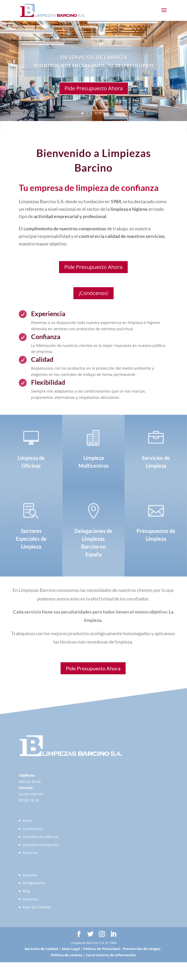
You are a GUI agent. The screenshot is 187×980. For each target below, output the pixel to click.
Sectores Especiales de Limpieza (31, 539)
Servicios (30, 852)
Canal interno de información (111, 955)
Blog (26, 890)
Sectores (29, 875)
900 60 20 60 (30, 781)
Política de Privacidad (101, 948)
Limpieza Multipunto (40, 844)
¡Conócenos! (93, 293)
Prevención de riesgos (141, 948)
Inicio (27, 820)
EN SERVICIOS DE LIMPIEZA (93, 57)
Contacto (30, 899)
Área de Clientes (36, 907)
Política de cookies (66, 955)
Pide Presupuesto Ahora (94, 88)
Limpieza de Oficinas (40, 836)
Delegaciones (34, 882)
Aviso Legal (70, 948)
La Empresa (32, 828)
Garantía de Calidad (41, 948)
